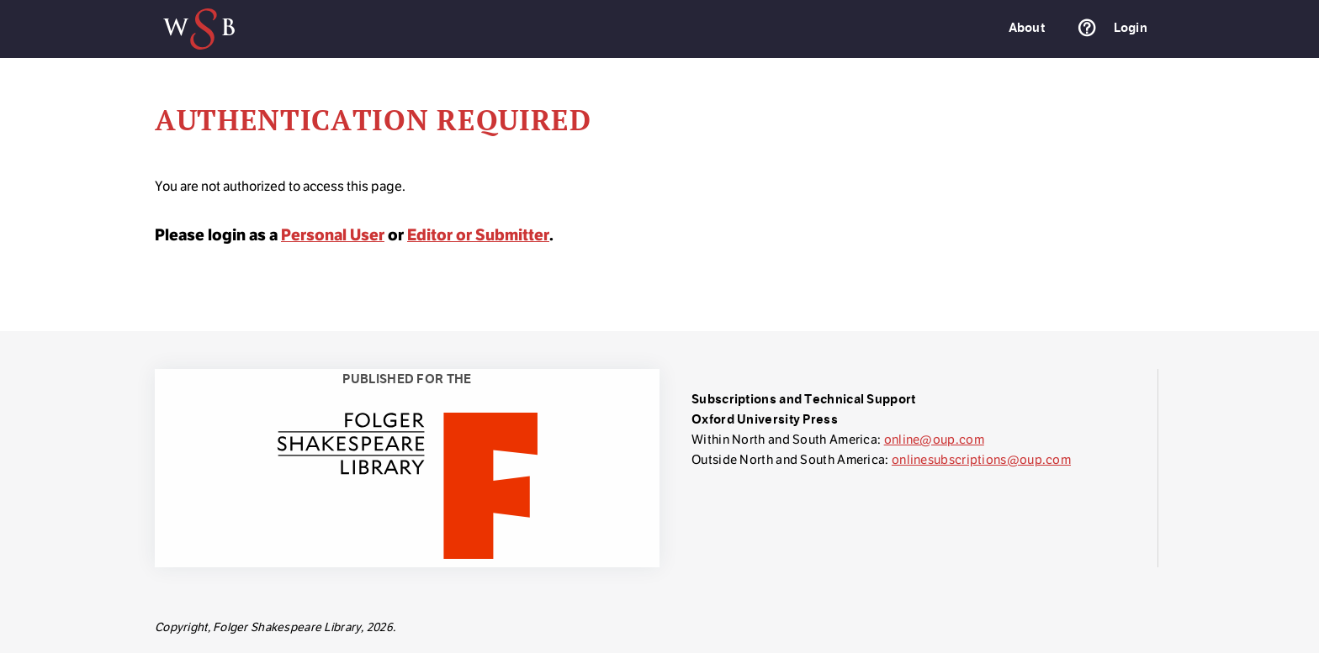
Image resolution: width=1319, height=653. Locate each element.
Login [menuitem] (1131, 27)
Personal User (332, 234)
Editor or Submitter (478, 234)
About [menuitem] (1027, 27)
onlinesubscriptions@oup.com (981, 459)
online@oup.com (934, 439)
